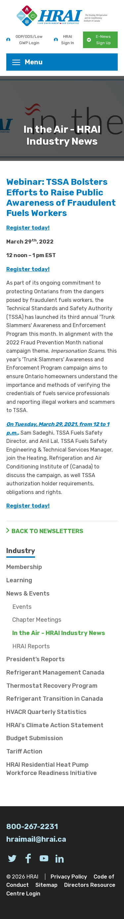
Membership (24, 567)
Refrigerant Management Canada (55, 672)
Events (21, 606)
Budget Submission (34, 738)
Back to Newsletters (47, 531)
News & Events (28, 593)
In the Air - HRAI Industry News (58, 633)
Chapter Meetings (36, 619)
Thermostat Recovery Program (52, 685)
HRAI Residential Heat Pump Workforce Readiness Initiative (51, 769)
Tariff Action (24, 751)
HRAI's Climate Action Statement (54, 725)
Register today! (28, 228)
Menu (27, 62)
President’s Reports (35, 659)
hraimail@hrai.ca (36, 839)
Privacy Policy (69, 877)
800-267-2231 (32, 826)
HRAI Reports (31, 646)
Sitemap (46, 885)
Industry (20, 551)
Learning (19, 580)
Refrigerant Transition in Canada (54, 698)
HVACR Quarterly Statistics (46, 712)
